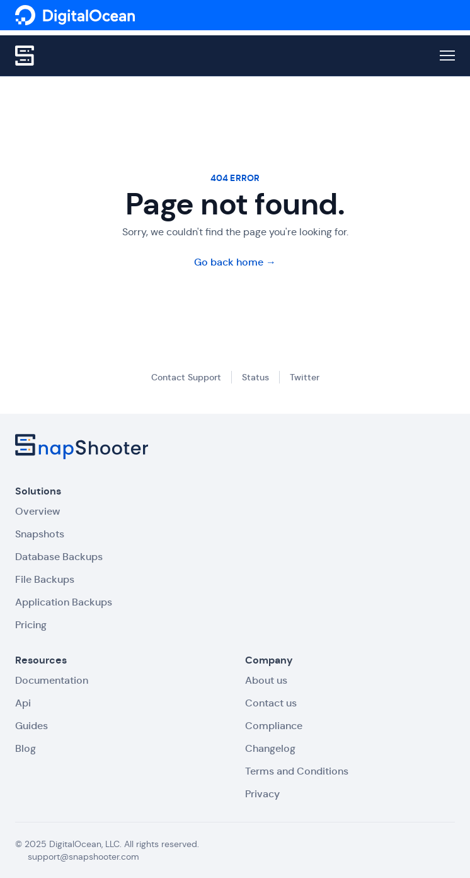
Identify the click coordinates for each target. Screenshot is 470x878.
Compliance (273, 725)
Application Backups (63, 602)
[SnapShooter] (75, 15)
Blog (25, 748)
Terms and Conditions (296, 771)
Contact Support (186, 377)
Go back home (235, 262)
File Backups (44, 579)
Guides (31, 725)
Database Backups (59, 556)
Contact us (271, 703)
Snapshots (39, 534)
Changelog (270, 748)
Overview (37, 511)
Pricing (31, 624)
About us (266, 680)
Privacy (262, 793)
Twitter (304, 377)
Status (255, 377)
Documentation (51, 680)
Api (23, 703)
